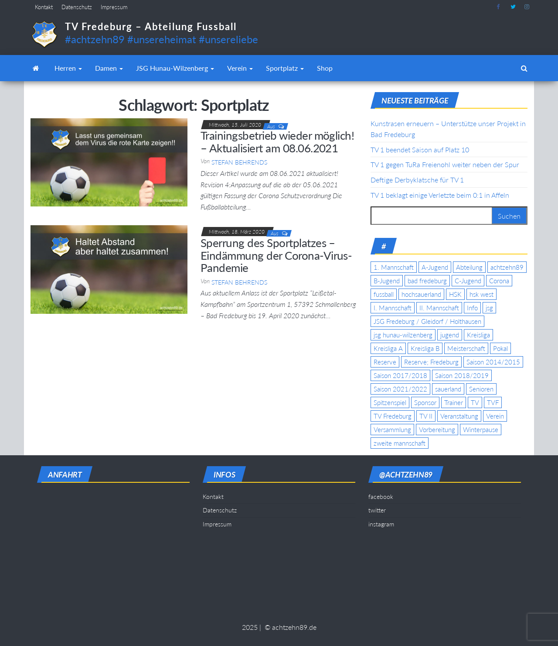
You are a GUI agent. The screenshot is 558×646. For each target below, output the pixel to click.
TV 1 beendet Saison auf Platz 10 (420, 149)
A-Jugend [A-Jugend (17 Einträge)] (435, 267)
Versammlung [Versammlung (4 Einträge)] (392, 429)
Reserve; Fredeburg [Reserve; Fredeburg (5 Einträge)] (431, 362)
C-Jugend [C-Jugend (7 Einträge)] (468, 281)
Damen (109, 68)
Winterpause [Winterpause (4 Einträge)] (480, 429)
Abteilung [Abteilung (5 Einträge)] (469, 267)
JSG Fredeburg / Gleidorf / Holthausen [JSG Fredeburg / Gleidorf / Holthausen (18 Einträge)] (427, 321)
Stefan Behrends (239, 162)
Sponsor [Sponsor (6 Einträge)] (425, 402)
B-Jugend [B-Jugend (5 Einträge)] (387, 281)
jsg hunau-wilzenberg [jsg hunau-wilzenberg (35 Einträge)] (403, 335)
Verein (240, 68)
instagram (527, 7)
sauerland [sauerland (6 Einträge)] (448, 389)
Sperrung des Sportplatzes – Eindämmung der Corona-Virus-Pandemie (276, 255)
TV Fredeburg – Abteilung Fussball (151, 26)
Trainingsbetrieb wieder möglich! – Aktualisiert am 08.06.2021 (277, 141)
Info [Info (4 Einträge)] (472, 308)
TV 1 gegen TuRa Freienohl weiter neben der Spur (445, 164)
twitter (513, 7)
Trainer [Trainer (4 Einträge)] (453, 402)
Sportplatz (285, 68)
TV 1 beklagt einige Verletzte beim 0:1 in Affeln (440, 195)
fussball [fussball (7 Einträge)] (384, 294)
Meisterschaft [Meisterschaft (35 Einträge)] (466, 348)
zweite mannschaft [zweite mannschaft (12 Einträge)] (399, 443)
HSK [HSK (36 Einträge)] (455, 294)
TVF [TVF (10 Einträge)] (493, 402)
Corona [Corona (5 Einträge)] (499, 281)
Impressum (114, 6)
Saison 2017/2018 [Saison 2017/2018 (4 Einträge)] (400, 375)
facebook (499, 7)
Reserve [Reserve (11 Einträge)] (385, 362)
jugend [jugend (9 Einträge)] (449, 335)
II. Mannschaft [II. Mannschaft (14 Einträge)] (439, 308)
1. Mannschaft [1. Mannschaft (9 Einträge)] (394, 267)
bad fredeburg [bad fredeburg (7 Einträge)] (427, 281)
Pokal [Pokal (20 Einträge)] (500, 348)
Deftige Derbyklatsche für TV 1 (417, 179)
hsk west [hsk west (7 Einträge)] (481, 294)
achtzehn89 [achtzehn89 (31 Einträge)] (507, 267)
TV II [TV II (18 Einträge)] (425, 416)
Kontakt (44, 6)
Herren (68, 68)
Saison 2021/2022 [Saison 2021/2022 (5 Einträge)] (400, 389)
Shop (325, 68)
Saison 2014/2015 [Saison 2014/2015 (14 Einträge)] (493, 362)
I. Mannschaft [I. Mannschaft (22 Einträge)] (393, 308)
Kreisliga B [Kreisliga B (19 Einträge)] (425, 348)
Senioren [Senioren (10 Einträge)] (481, 389)
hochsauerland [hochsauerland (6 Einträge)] (421, 294)
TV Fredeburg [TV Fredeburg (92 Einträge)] (393, 416)
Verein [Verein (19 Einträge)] (495, 416)
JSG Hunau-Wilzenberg (175, 68)
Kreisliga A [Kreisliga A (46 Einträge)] (388, 348)
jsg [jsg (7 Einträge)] (489, 308)
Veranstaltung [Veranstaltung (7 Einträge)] (459, 416)
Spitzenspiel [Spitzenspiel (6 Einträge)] (390, 402)
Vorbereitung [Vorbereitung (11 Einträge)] (437, 429)
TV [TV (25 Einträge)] (475, 402)
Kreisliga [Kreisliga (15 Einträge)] (478, 335)
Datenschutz (76, 6)
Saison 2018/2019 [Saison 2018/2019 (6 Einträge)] (462, 375)
